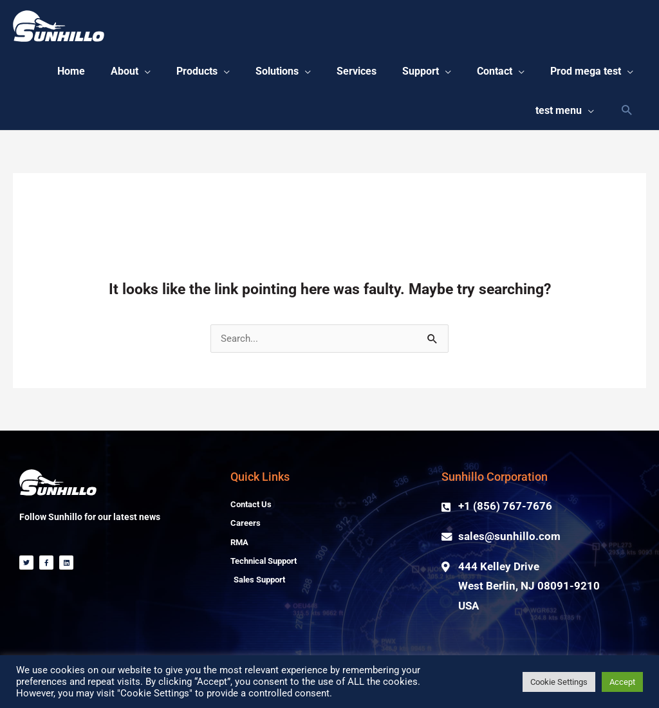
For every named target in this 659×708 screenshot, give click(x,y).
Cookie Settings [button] (559, 682)
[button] (219, 74)
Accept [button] (622, 682)
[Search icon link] (626, 117)
